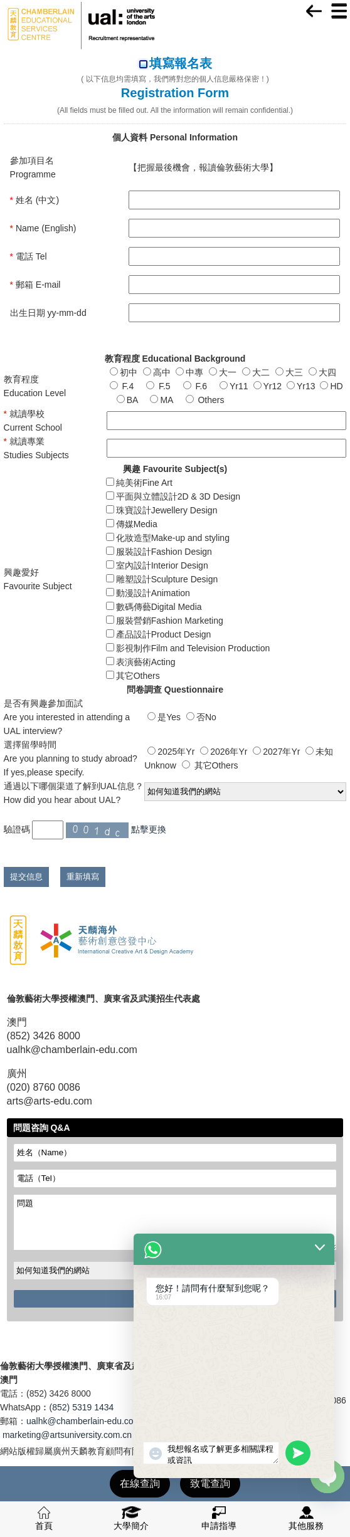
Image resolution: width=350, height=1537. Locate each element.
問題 (175, 1222)
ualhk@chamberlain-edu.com (83, 1421)
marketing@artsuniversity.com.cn (67, 1435)
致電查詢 (210, 1483)
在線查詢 (140, 1483)
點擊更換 (148, 829)
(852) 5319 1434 (82, 1407)
